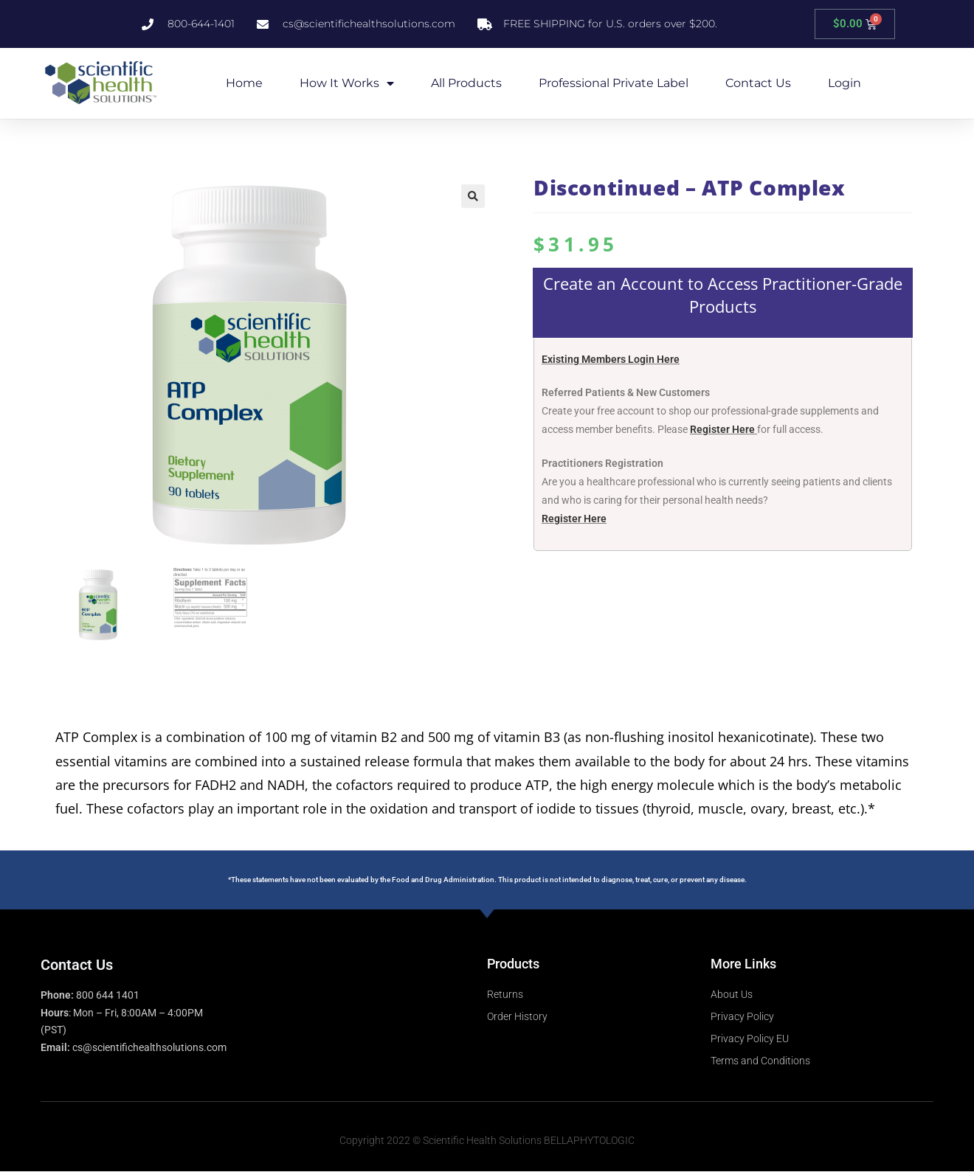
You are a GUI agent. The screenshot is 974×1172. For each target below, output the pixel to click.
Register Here (722, 429)
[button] (473, 196)
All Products (466, 83)
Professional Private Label (613, 83)
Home (244, 83)
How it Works (347, 83)
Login (844, 83)
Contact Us (758, 83)
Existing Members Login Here (611, 359)
